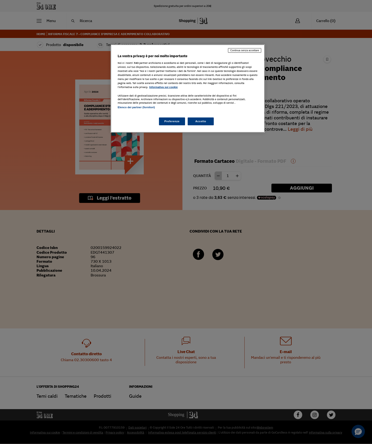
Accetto (200, 121)
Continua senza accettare (244, 50)
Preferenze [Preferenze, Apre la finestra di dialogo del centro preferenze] (172, 121)
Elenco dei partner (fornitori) (136, 107)
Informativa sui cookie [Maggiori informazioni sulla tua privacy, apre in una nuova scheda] (163, 87)
